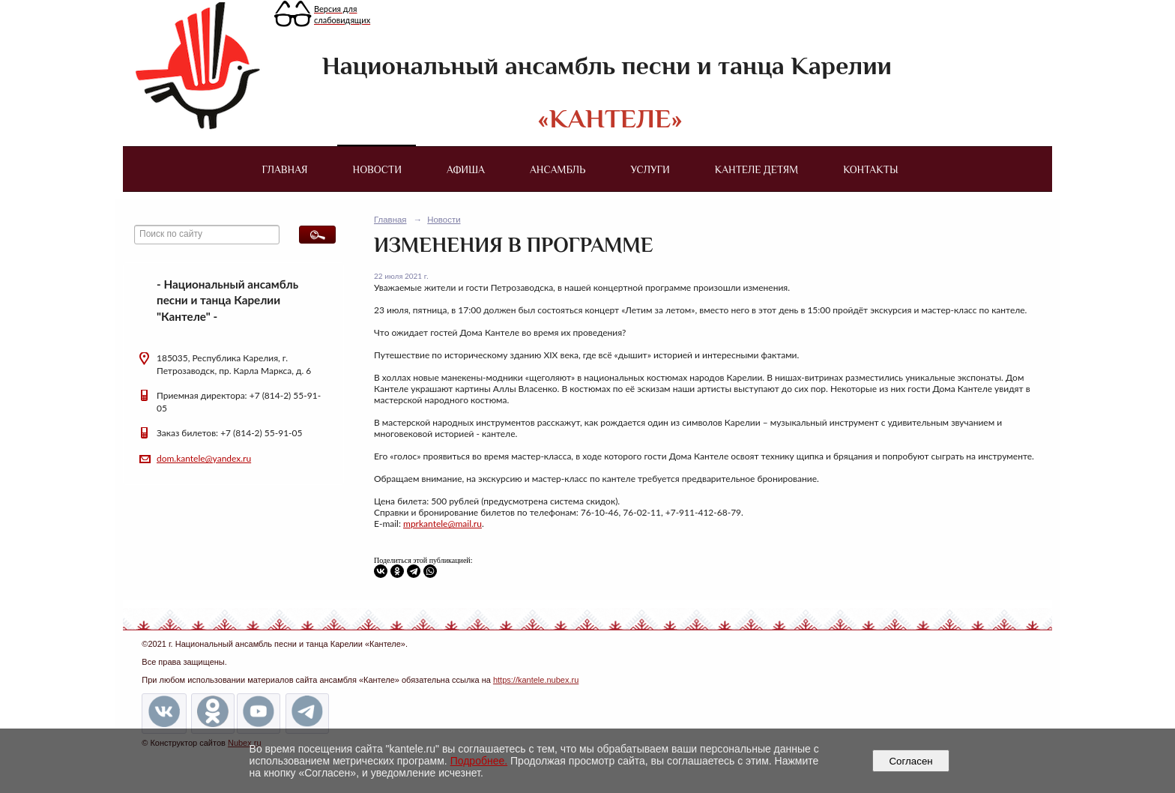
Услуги (649, 169)
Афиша (466, 169)
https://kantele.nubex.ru (536, 679)
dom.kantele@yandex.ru (204, 458)
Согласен (910, 761)
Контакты (870, 169)
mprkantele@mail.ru (442, 523)
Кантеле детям (756, 169)
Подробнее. (479, 761)
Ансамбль (557, 169)
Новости (377, 169)
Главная (284, 169)
